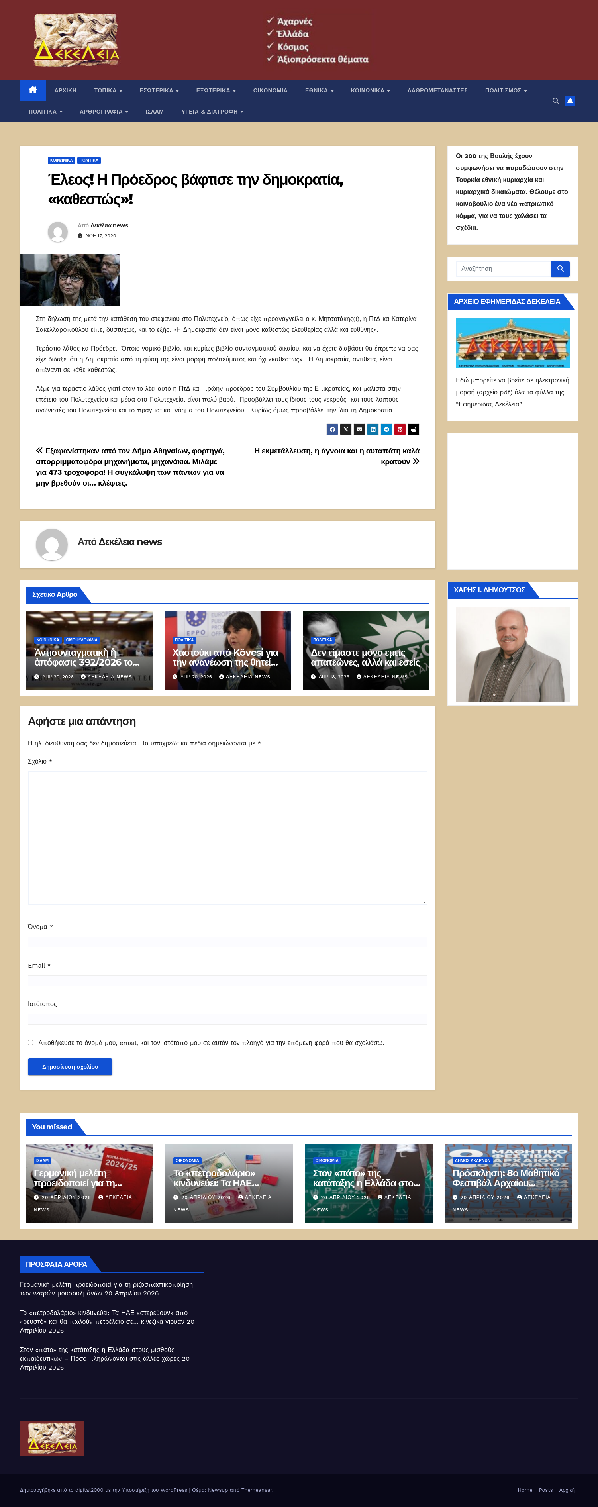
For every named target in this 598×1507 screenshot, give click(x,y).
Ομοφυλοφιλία (82, 640)
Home (525, 1490)
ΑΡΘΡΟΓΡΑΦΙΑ (102, 111)
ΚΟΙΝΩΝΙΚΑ (368, 90)
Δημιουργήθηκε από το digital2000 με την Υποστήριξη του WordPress (104, 1490)
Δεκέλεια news (109, 225)
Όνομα (40, 927)
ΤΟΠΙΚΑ (106, 90)
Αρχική (567, 1490)
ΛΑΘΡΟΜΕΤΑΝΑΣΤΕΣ (438, 90)
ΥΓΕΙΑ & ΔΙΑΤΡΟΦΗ (211, 111)
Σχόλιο (40, 761)
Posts (546, 1490)
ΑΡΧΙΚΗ (66, 90)
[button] (556, 101)
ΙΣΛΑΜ (155, 111)
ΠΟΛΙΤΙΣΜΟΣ (504, 90)
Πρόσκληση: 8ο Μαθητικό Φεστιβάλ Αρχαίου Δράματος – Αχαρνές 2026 (508, 1183)
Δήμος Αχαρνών (472, 1160)
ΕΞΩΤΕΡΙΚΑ (214, 90)
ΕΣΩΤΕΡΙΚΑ (157, 90)
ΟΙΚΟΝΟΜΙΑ (270, 90)
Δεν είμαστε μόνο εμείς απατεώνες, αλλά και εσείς (365, 657)
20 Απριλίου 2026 (67, 1197)
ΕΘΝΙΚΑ (317, 90)
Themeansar (256, 1490)
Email (39, 965)
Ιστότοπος (42, 1004)
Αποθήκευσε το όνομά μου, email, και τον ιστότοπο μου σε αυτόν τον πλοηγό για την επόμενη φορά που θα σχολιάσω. (211, 1042)
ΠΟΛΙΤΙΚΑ (44, 111)
